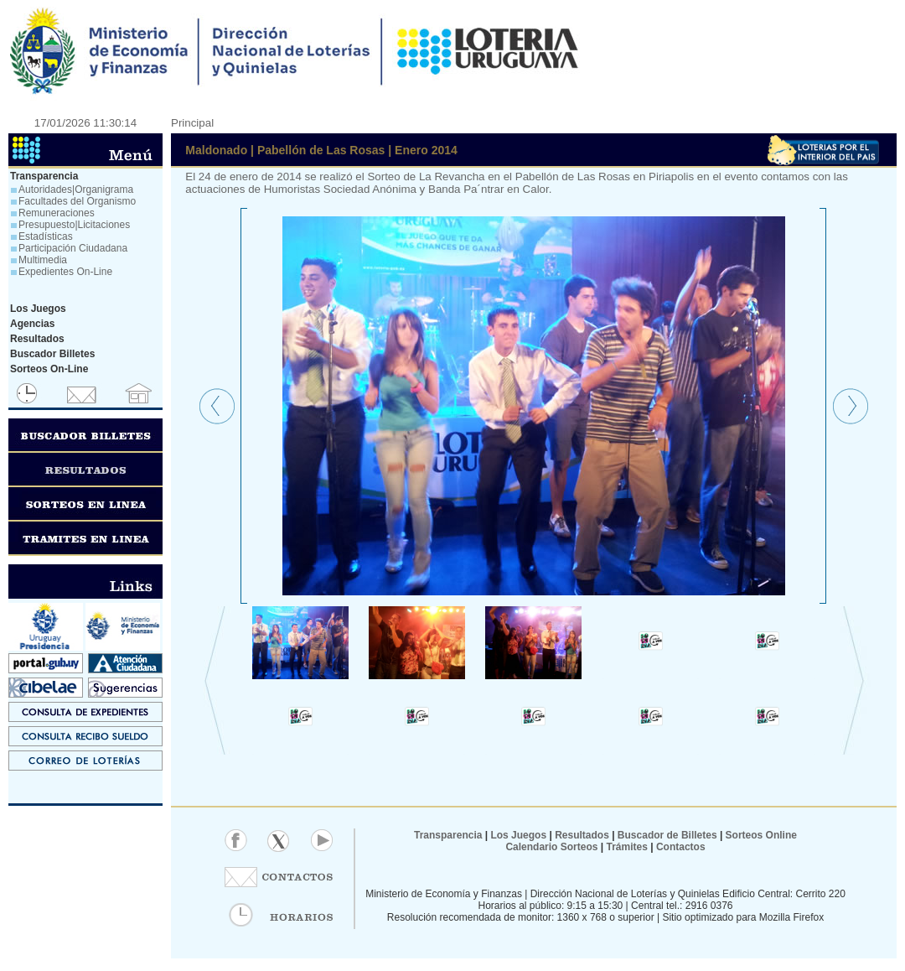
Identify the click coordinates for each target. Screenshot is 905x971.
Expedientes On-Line (65, 272)
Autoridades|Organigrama (75, 189)
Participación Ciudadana (72, 248)
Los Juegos (519, 835)
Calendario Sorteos (551, 847)
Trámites (625, 847)
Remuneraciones (56, 213)
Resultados (582, 835)
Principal (192, 123)
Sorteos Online (761, 835)
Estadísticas (45, 236)
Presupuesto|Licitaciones (74, 225)
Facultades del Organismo (77, 201)
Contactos (680, 847)
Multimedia (42, 260)
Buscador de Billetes (667, 835)
